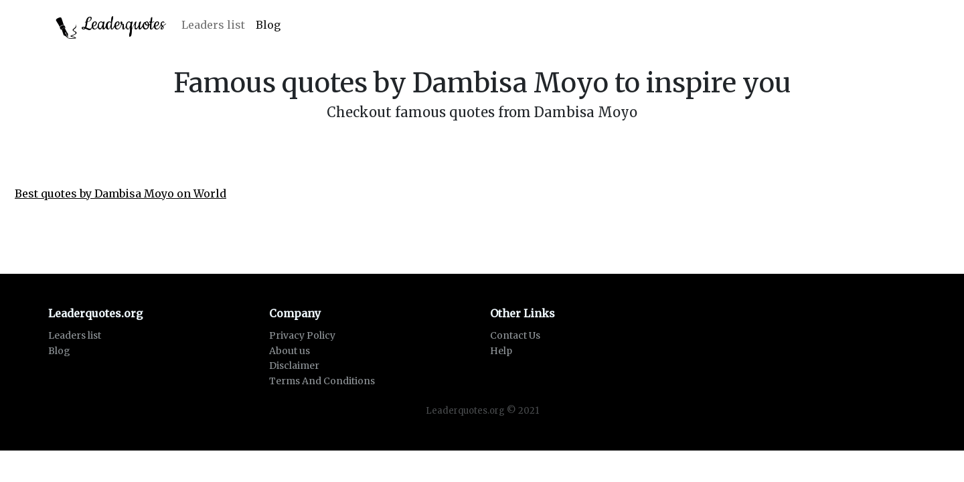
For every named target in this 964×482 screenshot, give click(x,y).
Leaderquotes (110, 26)
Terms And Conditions (322, 381)
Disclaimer (294, 365)
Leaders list (213, 24)
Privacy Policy (302, 335)
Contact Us (515, 335)
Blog (268, 24)
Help (501, 351)
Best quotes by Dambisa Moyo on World (120, 193)
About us (289, 351)
